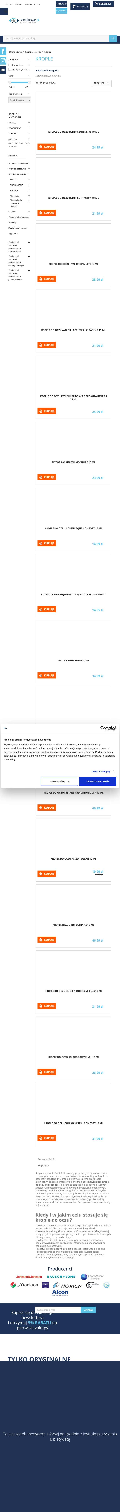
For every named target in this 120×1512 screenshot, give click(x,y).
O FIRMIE (9, 4)
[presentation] (58, 1321)
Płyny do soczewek (17, 169)
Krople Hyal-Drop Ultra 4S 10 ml (73, 924)
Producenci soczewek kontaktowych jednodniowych (15, 275)
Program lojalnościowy (18, 217)
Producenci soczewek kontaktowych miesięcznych (14, 247)
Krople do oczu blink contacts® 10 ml (73, 197)
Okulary (11, 212)
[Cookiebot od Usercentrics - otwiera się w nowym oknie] (102, 728)
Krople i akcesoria (14, 115)
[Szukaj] (60, 38)
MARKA (12, 123)
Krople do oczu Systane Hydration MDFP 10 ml (73, 792)
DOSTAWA (28, 4)
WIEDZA (37, 4)
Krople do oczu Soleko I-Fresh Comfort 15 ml (73, 1123)
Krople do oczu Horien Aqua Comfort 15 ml (73, 528)
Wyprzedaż (13, 233)
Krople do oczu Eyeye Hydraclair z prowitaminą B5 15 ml (73, 398)
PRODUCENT (14, 128)
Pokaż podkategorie (46, 70)
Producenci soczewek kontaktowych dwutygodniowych (16, 261)
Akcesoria (12, 139)
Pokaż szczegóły (101, 771)
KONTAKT (18, 4)
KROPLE (12, 133)
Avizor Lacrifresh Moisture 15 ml (73, 462)
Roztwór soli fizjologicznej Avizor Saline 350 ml (73, 594)
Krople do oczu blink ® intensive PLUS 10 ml (73, 990)
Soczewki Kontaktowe (18, 163)
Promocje (12, 222)
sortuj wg (102, 83)
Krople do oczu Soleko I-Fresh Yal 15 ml (73, 1057)
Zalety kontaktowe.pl (17, 228)
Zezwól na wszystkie (97, 781)
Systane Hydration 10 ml (73, 660)
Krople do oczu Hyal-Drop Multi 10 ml (73, 263)
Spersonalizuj (59, 781)
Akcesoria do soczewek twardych (19, 144)
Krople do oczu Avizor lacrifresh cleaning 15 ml (73, 330)
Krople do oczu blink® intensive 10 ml (73, 131)
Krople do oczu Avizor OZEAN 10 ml (73, 858)
